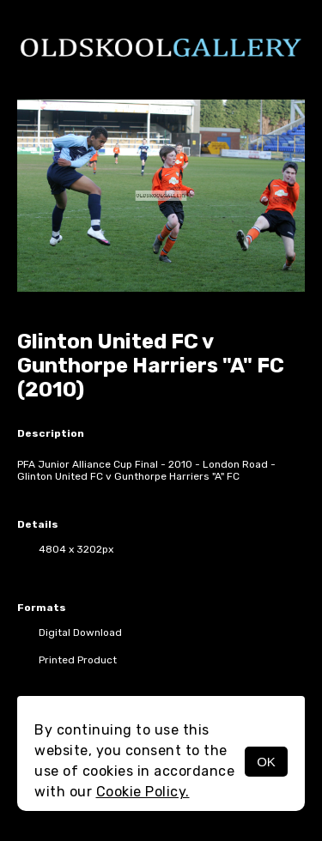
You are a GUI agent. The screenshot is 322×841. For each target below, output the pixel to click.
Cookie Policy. (143, 792)
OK (266, 761)
